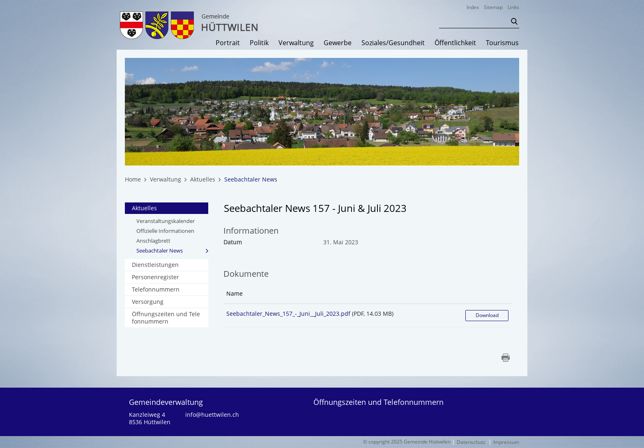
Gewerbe (338, 43)
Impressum (506, 442)
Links (513, 7)
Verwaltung (296, 43)
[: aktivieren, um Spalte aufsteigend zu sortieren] (486, 294)
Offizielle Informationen (165, 230)
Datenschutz (471, 442)
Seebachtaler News (172, 250)
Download (487, 315)
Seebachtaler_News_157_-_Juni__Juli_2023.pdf (288, 313)
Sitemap (493, 7)
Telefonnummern (155, 289)
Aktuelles (144, 208)
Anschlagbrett (153, 240)
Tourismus (502, 43)
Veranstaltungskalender (165, 221)
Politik (259, 43)
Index (473, 7)
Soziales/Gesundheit (393, 43)
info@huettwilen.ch (212, 414)
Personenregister (155, 277)
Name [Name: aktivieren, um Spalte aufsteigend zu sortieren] (234, 293)
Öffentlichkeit (455, 43)
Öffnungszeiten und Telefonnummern (166, 317)
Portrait (228, 43)
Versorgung (147, 302)
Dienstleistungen (155, 265)
